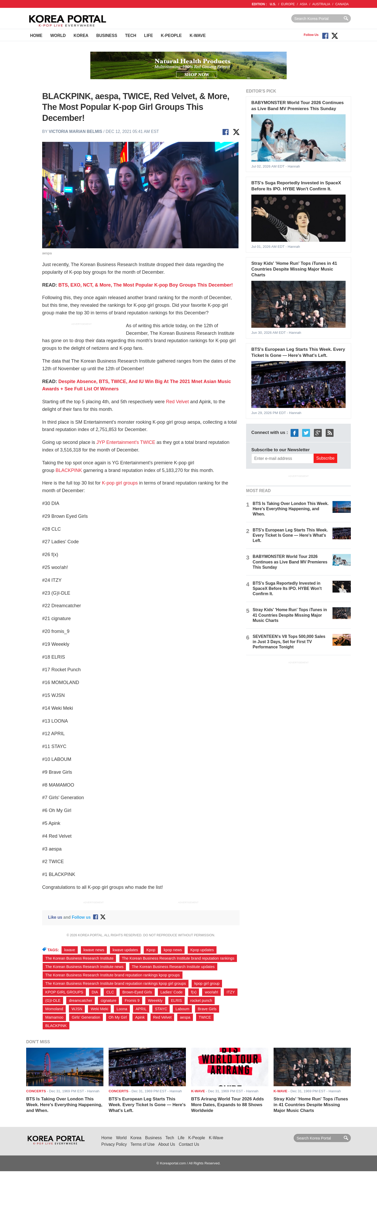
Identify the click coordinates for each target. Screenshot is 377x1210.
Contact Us (189, 1144)
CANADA (342, 4)
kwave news (94, 950)
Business (106, 35)
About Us (166, 1144)
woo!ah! (211, 992)
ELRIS (176, 1000)
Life (148, 35)
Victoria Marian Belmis (75, 131)
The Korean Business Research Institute (79, 958)
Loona (122, 1009)
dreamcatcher (80, 1000)
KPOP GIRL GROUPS (64, 992)
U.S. (273, 4)
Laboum (182, 1009)
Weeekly (155, 1000)
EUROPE (288, 4)
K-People (171, 35)
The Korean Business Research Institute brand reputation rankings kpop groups (112, 975)
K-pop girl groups (120, 483)
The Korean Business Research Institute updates (173, 967)
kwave (69, 950)
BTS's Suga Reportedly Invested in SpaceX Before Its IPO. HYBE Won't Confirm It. (287, 588)
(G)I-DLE (52, 1000)
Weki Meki (99, 1009)
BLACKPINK (69, 470)
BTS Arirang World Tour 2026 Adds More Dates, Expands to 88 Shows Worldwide (227, 1104)
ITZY (230, 992)
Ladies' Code (171, 992)
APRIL (141, 1009)
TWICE (205, 1017)
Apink (140, 1017)
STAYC (161, 1009)
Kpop (150, 950)
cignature (108, 1000)
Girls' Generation (86, 1017)
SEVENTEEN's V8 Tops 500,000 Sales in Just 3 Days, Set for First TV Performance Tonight (289, 641)
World (58, 35)
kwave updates (125, 950)
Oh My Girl (118, 1017)
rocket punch (201, 1000)
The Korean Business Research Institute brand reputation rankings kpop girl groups (115, 983)
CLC (110, 992)
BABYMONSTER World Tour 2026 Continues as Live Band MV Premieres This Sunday (290, 561)
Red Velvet (177, 401)
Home (36, 35)
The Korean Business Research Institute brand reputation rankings (178, 958)
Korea (81, 35)
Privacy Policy (114, 1144)
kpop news (173, 950)
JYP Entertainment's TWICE (125, 442)
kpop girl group (206, 983)
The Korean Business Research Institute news (84, 967)
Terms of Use (143, 1144)
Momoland (54, 1009)
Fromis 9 (132, 1000)
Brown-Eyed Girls (137, 992)
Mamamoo (54, 1017)
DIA (95, 992)
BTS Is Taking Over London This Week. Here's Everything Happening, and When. (291, 508)
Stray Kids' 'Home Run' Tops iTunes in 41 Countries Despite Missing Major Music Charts (294, 269)
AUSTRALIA (321, 4)
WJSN (76, 1009)
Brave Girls (207, 1009)
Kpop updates (202, 950)
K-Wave (198, 35)
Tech (130, 35)
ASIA (303, 4)
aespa (185, 1017)
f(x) (193, 992)
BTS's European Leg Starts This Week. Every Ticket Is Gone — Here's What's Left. (290, 535)
